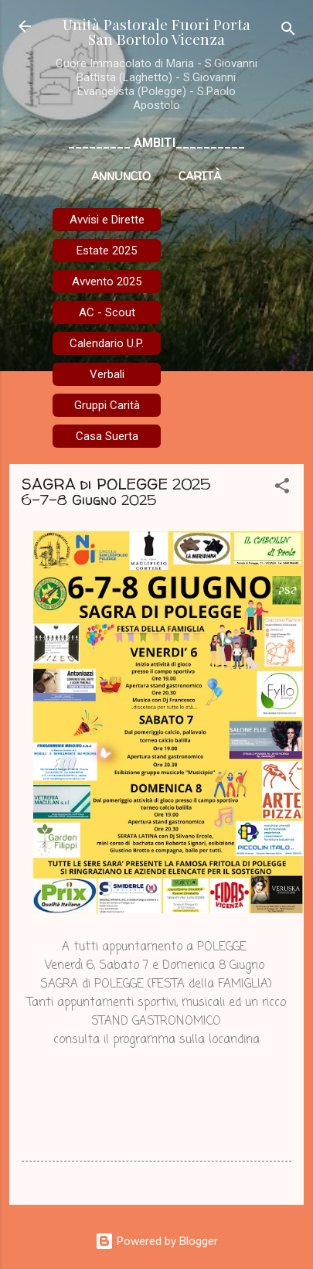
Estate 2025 (107, 251)
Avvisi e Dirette (107, 220)
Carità (200, 176)
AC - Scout (107, 312)
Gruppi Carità (107, 405)
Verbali (107, 374)
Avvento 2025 (106, 281)
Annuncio (121, 176)
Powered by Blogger (156, 1241)
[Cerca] (288, 31)
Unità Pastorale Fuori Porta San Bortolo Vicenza (156, 31)
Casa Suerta (107, 436)
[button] (282, 488)
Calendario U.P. (107, 343)
